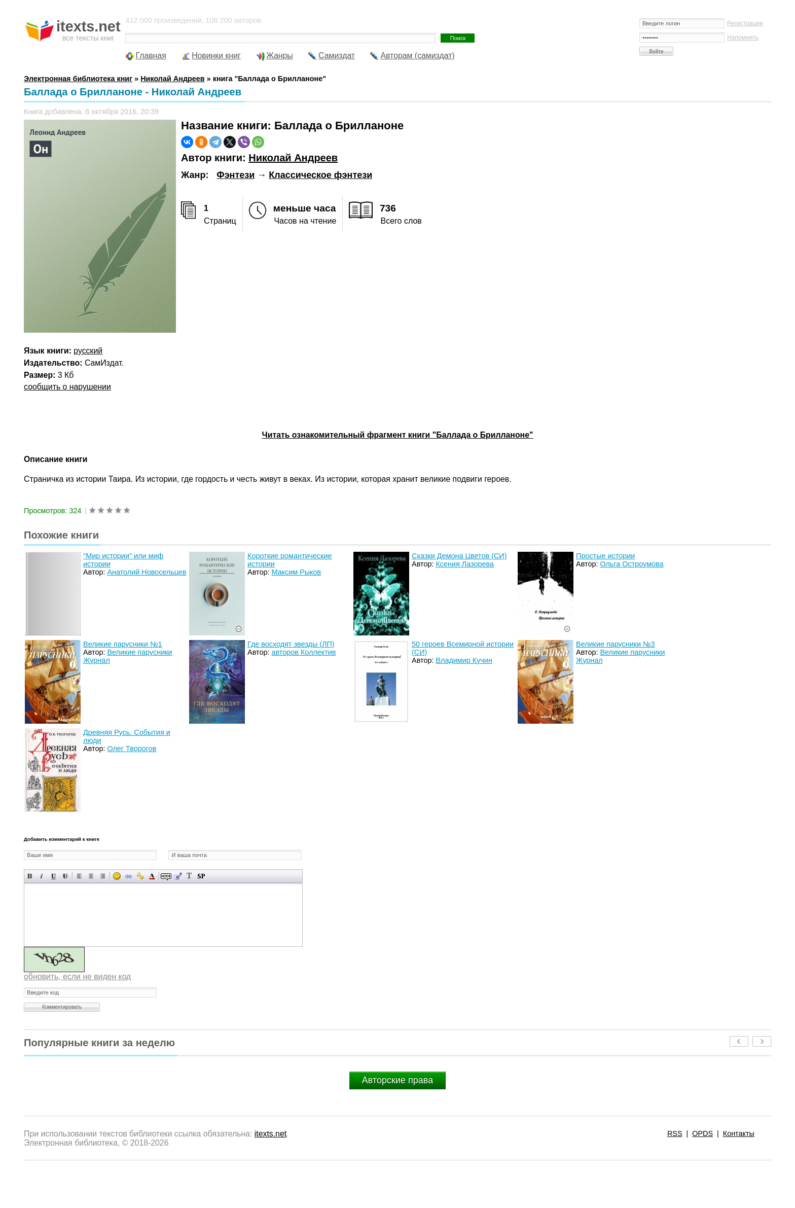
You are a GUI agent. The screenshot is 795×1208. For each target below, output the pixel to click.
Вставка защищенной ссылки (140, 876)
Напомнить (742, 37)
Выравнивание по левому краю (79, 876)
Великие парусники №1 (122, 644)
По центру (91, 876)
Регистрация (745, 23)
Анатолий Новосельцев (146, 572)
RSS (674, 1133)
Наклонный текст (42, 876)
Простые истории (605, 556)
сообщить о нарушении (67, 386)
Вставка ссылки (128, 876)
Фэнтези (235, 175)
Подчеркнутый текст (53, 876)
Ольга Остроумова (631, 564)
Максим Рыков (296, 572)
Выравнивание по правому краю (103, 876)
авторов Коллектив (303, 652)
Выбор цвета (152, 876)
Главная (150, 55)
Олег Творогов (131, 748)
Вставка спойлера (201, 876)
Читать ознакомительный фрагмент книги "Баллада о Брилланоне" (397, 435)
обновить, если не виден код (77, 976)
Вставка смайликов (117, 876)
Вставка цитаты (178, 876)
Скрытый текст (166, 876)
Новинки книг (216, 55)
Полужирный (30, 876)
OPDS (702, 1133)
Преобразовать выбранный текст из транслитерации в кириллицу (189, 876)
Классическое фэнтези (320, 175)
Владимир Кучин (464, 660)
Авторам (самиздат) (417, 55)
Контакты (738, 1133)
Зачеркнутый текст (65, 876)
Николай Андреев (293, 157)
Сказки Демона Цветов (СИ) (459, 556)
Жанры (279, 55)
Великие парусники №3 (615, 644)
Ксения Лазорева (465, 564)
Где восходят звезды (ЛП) (291, 644)
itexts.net (270, 1133)
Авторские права (397, 1080)
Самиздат (336, 55)
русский (88, 350)
